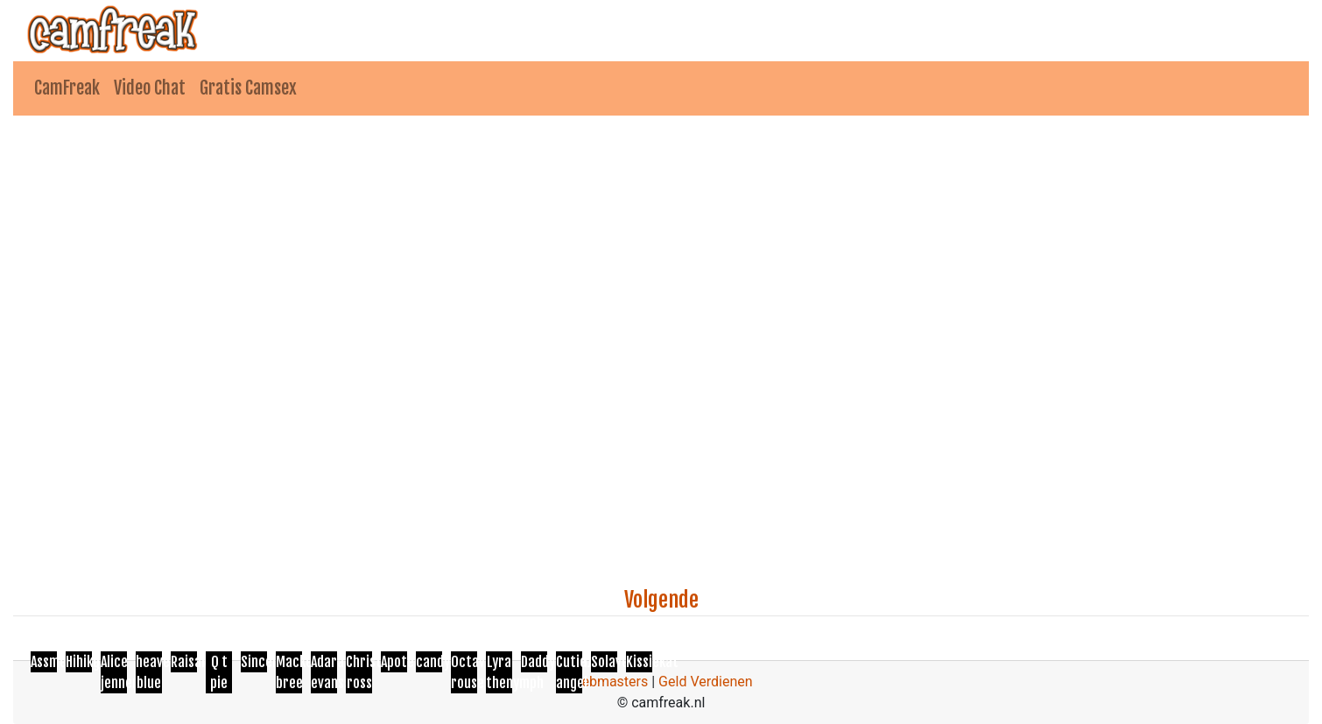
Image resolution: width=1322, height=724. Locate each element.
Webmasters (608, 681)
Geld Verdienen (705, 681)
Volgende (661, 600)
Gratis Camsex (248, 88)
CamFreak (67, 88)
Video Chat (150, 88)
